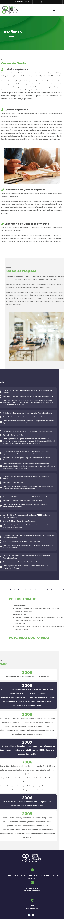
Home (3, 36)
